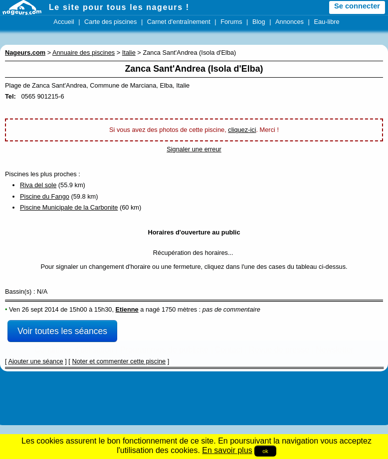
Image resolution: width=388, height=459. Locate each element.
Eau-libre (326, 21)
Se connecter (357, 6)
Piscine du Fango (44, 196)
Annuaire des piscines (83, 52)
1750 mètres (179, 309)
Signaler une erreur (194, 149)
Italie (129, 52)
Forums (231, 21)
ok (265, 451)
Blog (258, 21)
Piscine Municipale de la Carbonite (69, 207)
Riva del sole (38, 185)
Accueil (63, 21)
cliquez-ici (242, 129)
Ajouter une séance (35, 361)
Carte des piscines (110, 21)
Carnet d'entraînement (178, 21)
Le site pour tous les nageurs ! (119, 7)
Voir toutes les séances (62, 331)
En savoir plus (227, 450)
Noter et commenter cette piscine (119, 361)
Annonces (289, 21)
